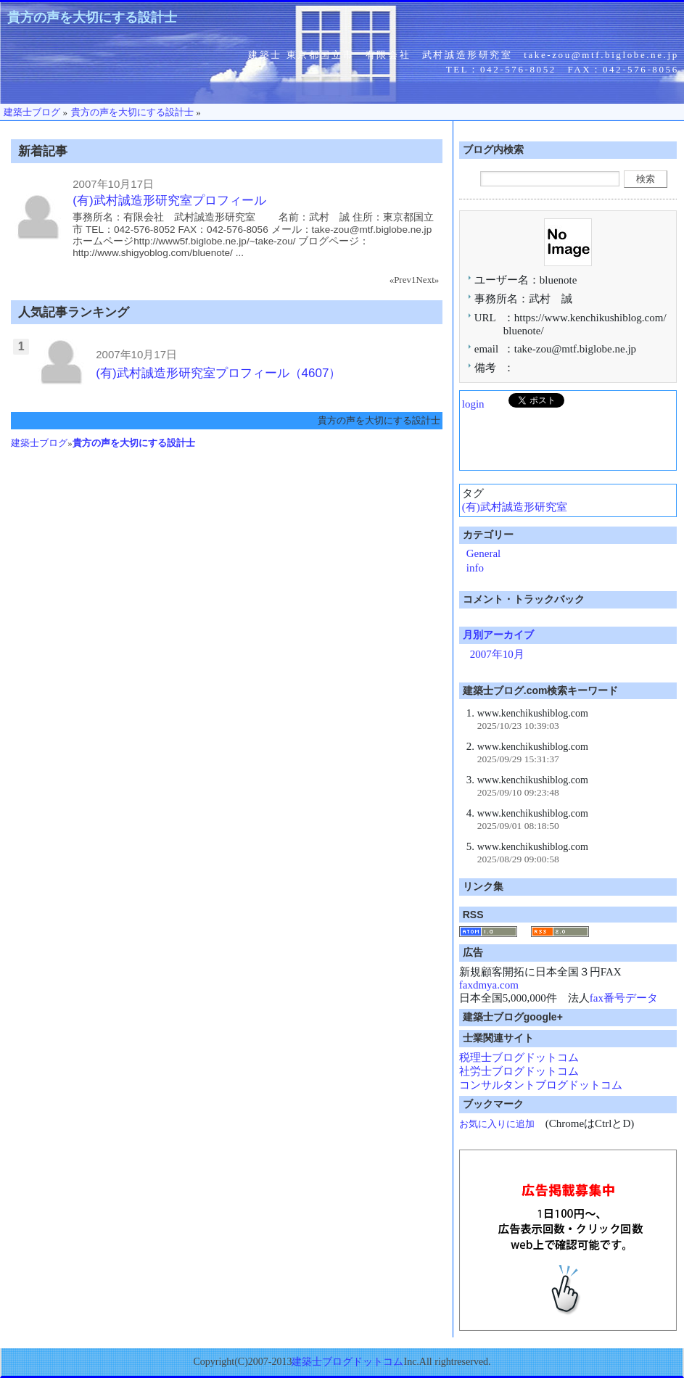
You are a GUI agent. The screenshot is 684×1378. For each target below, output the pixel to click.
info (475, 568)
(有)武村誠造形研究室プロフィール (169, 200)
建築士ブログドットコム (347, 1361)
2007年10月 (497, 654)
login (473, 404)
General (483, 553)
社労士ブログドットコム (519, 1071)
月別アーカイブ (498, 634)
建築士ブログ (39, 442)
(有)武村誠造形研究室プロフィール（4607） (218, 373)
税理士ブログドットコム (519, 1057)
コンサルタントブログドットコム (540, 1085)
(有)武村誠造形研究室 (514, 507)
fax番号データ (624, 998)
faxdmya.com (489, 985)
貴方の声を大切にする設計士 (92, 17)
